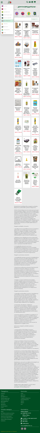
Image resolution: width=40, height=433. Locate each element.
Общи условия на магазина (6, 419)
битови (22, 387)
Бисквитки (3, 420)
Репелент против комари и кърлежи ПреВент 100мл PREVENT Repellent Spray (27, 91)
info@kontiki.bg (25, 423)
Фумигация (23, 396)
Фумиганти (5, 26)
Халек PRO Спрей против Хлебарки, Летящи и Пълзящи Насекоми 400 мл (35, 129)
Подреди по (34, 19)
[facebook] (22, 428)
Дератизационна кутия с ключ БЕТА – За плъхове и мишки (27, 148)
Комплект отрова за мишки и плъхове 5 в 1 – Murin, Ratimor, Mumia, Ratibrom (18, 52)
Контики (24, 391)
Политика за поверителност (7, 417)
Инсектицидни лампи (7, 14)
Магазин (22, 402)
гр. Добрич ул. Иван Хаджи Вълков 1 (29, 418)
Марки (2, 411)
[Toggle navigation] (1, 2)
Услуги (4, 32)
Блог (22, 404)
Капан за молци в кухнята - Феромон (18, 108)
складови (17, 387)
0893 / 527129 (24, 421)
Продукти (4, 391)
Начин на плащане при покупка (7, 414)
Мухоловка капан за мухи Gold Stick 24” (18, 181)
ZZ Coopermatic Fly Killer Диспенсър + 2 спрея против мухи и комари (35, 90)
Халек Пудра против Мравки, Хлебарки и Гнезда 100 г (35, 51)
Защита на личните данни (6, 416)
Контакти (24, 409)
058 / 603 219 (24, 419)
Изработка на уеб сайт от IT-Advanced (9, 431)
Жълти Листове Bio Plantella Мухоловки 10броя (35, 148)
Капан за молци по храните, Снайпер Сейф (35, 31)
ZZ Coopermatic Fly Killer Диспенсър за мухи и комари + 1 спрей (18, 32)
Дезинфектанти (4, 396)
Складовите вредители (26, 398)
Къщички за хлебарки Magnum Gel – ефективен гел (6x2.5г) (18, 90)
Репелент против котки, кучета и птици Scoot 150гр (35, 110)
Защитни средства (6, 17)
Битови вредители (25, 399)
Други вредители (6, 20)
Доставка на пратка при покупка (7, 413)
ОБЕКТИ (22, 401)
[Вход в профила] (32, 2)
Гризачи (2, 395)
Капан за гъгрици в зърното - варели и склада (35, 182)
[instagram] (25, 428)
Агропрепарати (6, 29)
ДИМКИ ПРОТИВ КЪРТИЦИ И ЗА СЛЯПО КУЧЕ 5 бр (35, 166)
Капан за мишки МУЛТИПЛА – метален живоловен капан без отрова (35, 72)
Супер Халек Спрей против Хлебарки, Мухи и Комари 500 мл (18, 128)
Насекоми (3, 393)
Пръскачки (5, 23)
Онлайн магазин (6, 409)
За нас (22, 393)
